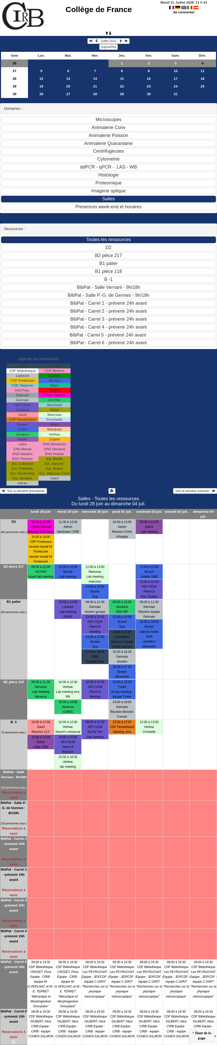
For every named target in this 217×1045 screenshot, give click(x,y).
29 (14, 86)
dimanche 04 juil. (203, 514)
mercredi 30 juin (95, 512)
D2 (14, 522)
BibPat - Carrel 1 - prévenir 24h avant (14, 844)
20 (68, 86)
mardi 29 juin (67, 512)
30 (14, 94)
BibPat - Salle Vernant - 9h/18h (13, 774)
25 (202, 86)
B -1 (14, 722)
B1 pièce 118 (14, 682)
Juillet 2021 (108, 41)
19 (41, 86)
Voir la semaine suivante (195, 491)
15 (122, 79)
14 (95, 79)
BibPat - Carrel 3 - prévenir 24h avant (14, 905)
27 (14, 71)
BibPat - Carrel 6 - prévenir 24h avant (14, 1016)
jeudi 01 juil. (122, 512)
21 (95, 86)
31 (175, 94)
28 (14, 79)
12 (41, 79)
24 (175, 86)
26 (14, 63)
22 (122, 86)
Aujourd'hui (108, 47)
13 (68, 79)
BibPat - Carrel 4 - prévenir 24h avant (14, 936)
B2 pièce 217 (14, 566)
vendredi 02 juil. (149, 512)
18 (202, 79)
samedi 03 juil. (176, 512)
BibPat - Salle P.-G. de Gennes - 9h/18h (14, 808)
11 (202, 71)
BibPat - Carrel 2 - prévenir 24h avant (14, 874)
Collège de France (99, 9)
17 (175, 79)
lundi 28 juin (41, 512)
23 (149, 86)
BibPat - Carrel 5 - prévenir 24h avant (14, 967)
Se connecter (184, 12)
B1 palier (14, 602)
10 (175, 71)
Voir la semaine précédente (23, 491)
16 (149, 79)
